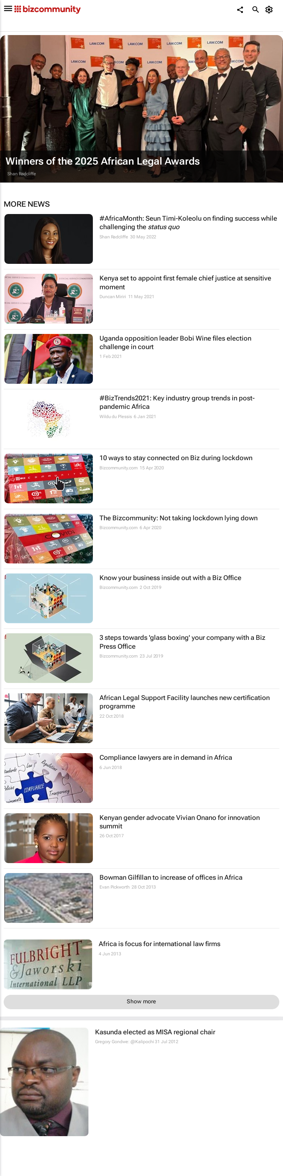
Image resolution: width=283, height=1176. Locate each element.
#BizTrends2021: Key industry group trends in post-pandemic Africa (177, 402)
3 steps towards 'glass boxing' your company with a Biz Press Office (182, 642)
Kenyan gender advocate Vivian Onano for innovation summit (179, 822)
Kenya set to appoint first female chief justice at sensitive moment (185, 282)
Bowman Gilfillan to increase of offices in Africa (170, 877)
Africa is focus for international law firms (159, 944)
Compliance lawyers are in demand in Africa (165, 757)
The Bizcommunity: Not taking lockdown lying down (178, 518)
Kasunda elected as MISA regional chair (155, 1032)
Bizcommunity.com (118, 467)
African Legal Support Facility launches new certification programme (184, 702)
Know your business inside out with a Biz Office (170, 578)
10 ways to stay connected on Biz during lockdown (175, 458)
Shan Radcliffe (21, 173)
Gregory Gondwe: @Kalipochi (124, 1041)
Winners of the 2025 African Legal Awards (103, 161)
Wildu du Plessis (115, 416)
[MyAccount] (270, 9)
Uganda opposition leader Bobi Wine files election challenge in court (175, 342)
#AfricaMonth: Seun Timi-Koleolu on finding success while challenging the (188, 222)
